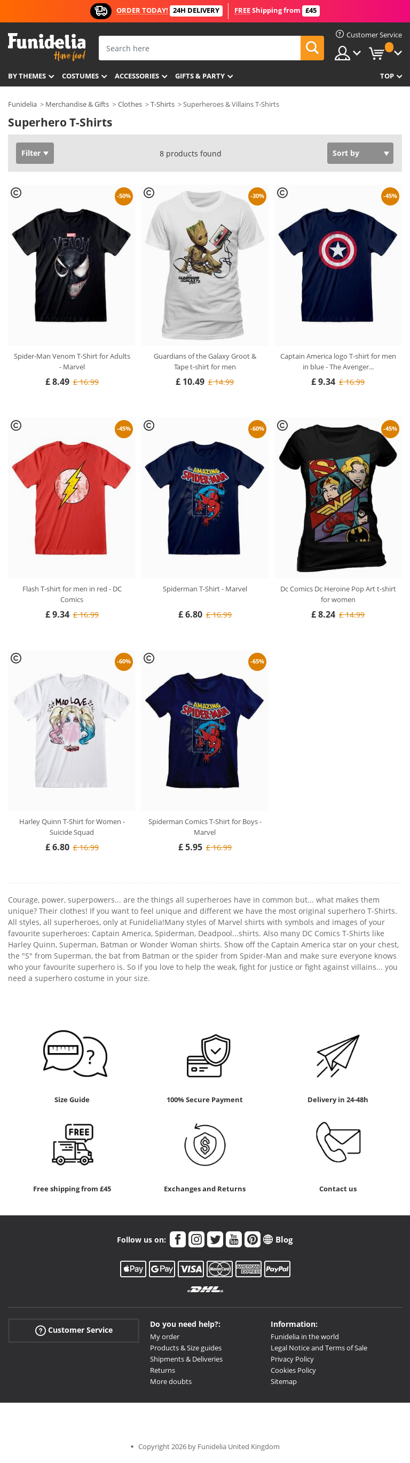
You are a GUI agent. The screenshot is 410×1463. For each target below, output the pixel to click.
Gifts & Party (200, 76)
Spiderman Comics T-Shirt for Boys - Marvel (205, 827)
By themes (27, 76)
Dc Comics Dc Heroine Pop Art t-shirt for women (338, 594)
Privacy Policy (292, 1359)
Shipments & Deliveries (186, 1359)
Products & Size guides (186, 1348)
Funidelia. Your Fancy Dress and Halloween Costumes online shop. (46, 47)
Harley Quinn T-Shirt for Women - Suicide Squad (72, 827)
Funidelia (22, 104)
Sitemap (284, 1381)
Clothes (130, 104)
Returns (162, 1370)
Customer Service (74, 1330)
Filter (31, 153)
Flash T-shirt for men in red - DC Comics (72, 594)
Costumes (80, 76)
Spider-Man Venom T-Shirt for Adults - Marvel (72, 361)
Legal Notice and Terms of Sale (319, 1348)
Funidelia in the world (305, 1336)
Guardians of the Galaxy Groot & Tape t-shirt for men (205, 361)
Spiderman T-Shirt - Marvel (205, 589)
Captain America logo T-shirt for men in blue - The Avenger (338, 361)
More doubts (171, 1381)
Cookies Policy (293, 1370)
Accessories (137, 76)
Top (387, 76)
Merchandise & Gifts (77, 104)
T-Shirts (163, 104)
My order (164, 1336)
